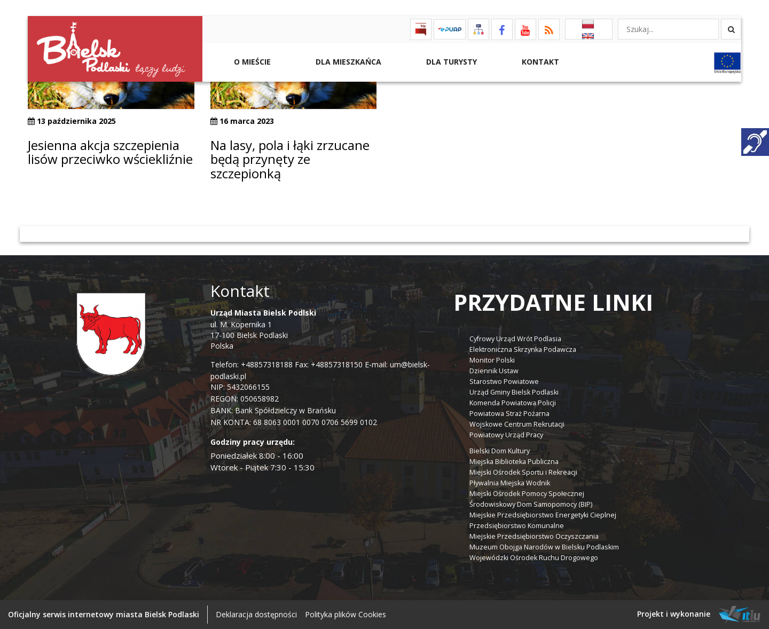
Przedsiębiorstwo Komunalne (516, 525)
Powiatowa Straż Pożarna (509, 413)
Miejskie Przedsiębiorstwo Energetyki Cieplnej (542, 515)
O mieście (251, 62)
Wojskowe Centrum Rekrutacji (516, 424)
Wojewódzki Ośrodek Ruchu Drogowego (533, 557)
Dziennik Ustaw (494, 370)
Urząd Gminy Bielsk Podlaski (514, 392)
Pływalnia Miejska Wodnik (509, 483)
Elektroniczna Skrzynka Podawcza (522, 349)
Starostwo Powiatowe (504, 381)
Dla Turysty (450, 62)
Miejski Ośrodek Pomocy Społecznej (526, 493)
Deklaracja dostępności (256, 614)
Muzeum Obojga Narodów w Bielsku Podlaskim (544, 547)
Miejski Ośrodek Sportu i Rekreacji (523, 472)
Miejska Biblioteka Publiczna (514, 461)
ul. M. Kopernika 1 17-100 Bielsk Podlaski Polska (263, 329)
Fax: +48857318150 (329, 364)
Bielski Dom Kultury (499, 450)
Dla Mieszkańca (347, 62)
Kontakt (539, 62)
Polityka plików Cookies (345, 614)
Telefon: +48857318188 (251, 364)
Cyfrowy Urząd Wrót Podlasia (515, 338)
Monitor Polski (492, 360)
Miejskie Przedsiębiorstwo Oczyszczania (534, 536)
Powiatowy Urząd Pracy (506, 434)
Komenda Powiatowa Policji (512, 402)
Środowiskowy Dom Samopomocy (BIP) (530, 504)
